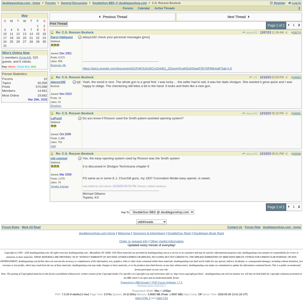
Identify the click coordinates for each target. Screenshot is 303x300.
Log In (294, 3)
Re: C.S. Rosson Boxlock (75, 32)
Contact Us (234, 227)
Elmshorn (56, 105)
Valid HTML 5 (142, 298)
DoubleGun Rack (179, 233)
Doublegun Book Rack (208, 233)
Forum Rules (10, 227)
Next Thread (239, 17)
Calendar (144, 8)
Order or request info (133, 241)
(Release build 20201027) (151, 285)
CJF (253, 77)
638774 (296, 32)
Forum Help (253, 227)
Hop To (125, 212)
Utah (53, 146)
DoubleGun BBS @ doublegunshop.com (120, 3)
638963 (296, 77)
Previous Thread (112, 17)
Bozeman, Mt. (58, 65)
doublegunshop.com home (97, 233)
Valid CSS (162, 298)
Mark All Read (31, 227)
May (25, 15)
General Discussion (74, 3)
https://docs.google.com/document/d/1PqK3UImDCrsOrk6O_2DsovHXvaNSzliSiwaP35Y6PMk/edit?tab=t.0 (157, 68)
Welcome (124, 233)
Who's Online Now (16, 53)
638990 (296, 153)
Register (277, 3)
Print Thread (58, 23)
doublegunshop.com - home (21, 3)
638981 (296, 113)
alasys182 (250, 32)
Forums (50, 3)
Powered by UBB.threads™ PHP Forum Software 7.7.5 (151, 282)
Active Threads (165, 8)
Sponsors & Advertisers (149, 233)
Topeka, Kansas (60, 186)
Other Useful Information (167, 241)
